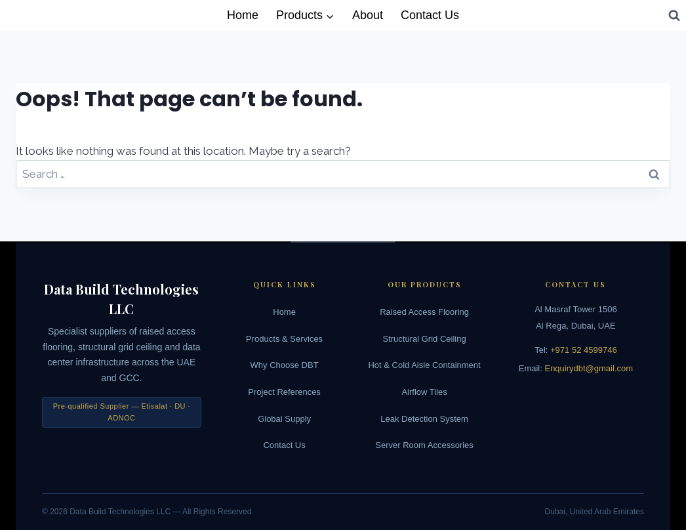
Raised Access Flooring (424, 312)
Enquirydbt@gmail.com (588, 368)
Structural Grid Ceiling (424, 339)
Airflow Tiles (424, 392)
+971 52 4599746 (583, 350)
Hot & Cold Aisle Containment (424, 365)
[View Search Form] (674, 15)
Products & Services (284, 339)
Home (242, 15)
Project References (284, 392)
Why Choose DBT (285, 365)
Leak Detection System (424, 419)
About (367, 15)
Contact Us (430, 15)
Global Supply (284, 419)
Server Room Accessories (424, 445)
